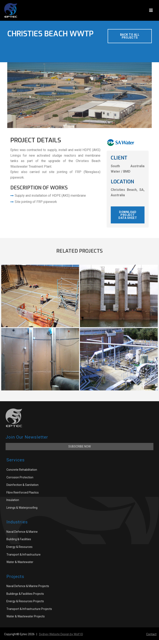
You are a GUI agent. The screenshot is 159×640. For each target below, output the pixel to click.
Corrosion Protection (19, 477)
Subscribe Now (79, 446)
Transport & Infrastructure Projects (29, 609)
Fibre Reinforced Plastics (22, 492)
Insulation (12, 500)
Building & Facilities (18, 539)
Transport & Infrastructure (23, 554)
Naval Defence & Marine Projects (27, 586)
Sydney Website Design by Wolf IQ (61, 634)
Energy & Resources (19, 547)
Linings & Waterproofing (21, 507)
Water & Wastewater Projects (25, 616)
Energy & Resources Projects (25, 601)
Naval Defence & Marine (22, 531)
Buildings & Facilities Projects (25, 593)
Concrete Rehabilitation (21, 469)
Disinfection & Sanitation (22, 484)
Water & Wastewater (19, 562)
